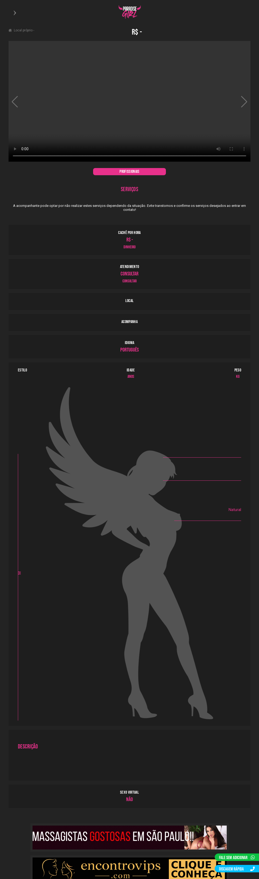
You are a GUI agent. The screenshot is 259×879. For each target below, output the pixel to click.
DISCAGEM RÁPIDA (237, 869)
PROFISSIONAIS (129, 171)
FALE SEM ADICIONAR (237, 857)
